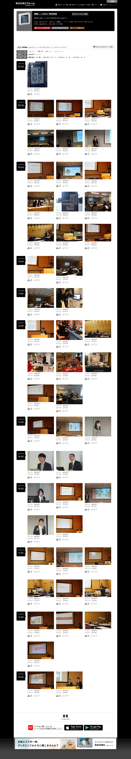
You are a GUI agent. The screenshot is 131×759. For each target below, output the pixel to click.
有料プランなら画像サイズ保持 (81, 5)
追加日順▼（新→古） (79, 57)
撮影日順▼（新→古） (49, 57)
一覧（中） (40, 51)
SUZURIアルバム (25, 4)
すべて (39, 54)
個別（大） (49, 51)
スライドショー (58, 51)
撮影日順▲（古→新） (35, 57)
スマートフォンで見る (80, 14)
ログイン (96, 5)
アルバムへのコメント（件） (103, 46)
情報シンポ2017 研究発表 (45, 14)
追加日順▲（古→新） (64, 57)
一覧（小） (31, 51)
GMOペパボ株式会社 (113, 5)
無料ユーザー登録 (63, 5)
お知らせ (105, 5)
